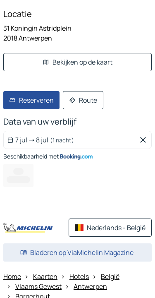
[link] (31, 100)
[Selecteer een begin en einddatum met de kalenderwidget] (71, 140)
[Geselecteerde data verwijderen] (144, 140)
